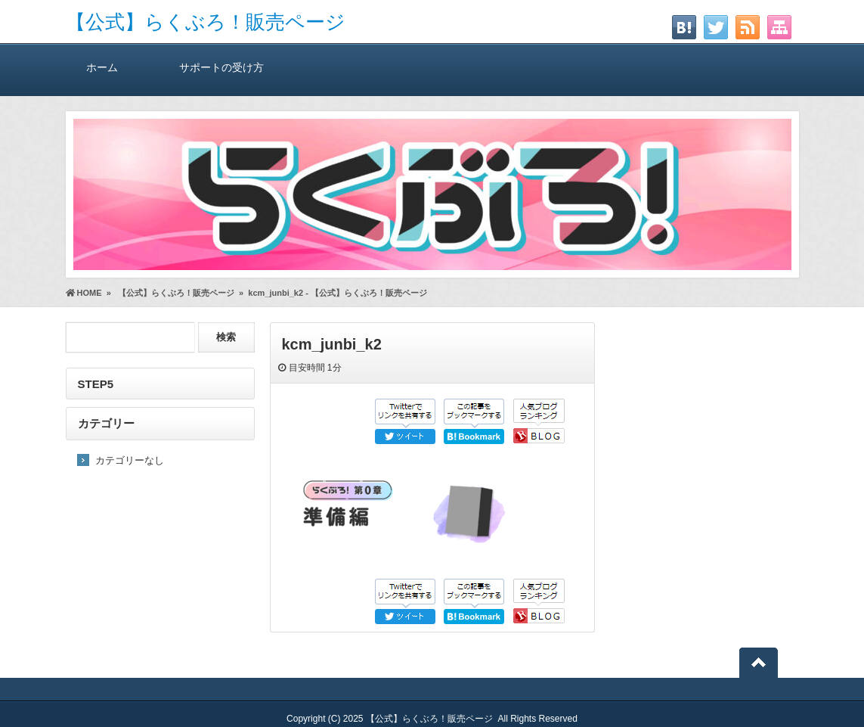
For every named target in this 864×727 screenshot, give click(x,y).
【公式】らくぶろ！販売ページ (205, 22)
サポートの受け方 (221, 67)
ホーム (102, 67)
